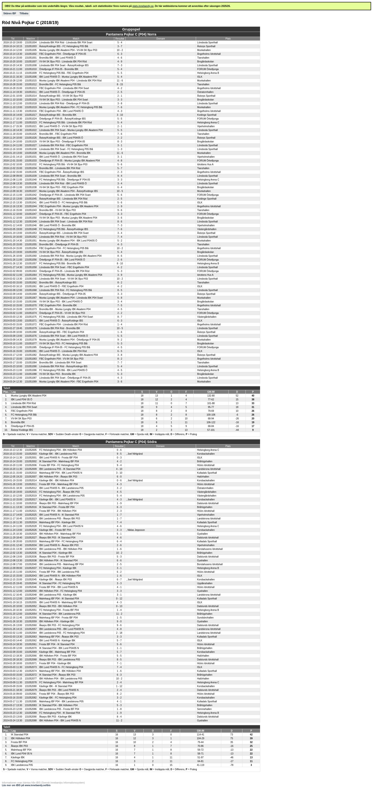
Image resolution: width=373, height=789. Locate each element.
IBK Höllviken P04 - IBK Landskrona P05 (60, 678)
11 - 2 (119, 614)
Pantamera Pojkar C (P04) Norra (131, 34)
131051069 (31, 294)
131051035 (31, 172)
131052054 (31, 614)
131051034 (31, 168)
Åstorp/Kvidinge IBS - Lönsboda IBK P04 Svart (63, 233)
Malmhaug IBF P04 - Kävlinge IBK (57, 522)
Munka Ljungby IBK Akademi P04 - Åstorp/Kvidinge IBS (68, 191)
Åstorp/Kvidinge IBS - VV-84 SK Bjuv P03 (61, 96)
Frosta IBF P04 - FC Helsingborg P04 (59, 465)
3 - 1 (120, 145)
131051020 (31, 99)
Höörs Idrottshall (206, 465)
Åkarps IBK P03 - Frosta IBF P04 (56, 556)
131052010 (31, 473)
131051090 (31, 366)
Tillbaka (24, 13)
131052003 (31, 453)
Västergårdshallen (206, 229)
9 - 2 (120, 339)
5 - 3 (120, 271)
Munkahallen (204, 50)
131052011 (31, 484)
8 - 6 (120, 221)
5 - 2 (120, 240)
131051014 (31, 96)
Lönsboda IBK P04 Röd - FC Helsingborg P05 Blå (65, 290)
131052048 (31, 594)
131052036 (31, 556)
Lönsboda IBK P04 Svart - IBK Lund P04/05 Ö (63, 336)
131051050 (31, 217)
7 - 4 (120, 237)
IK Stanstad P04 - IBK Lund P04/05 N (59, 648)
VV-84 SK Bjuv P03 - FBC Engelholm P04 (61, 187)
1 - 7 (119, 514)
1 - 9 (119, 503)
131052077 (31, 678)
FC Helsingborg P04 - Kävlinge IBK (57, 568)
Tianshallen (203, 57)
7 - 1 (119, 663)
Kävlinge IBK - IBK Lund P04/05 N (57, 499)
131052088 (31, 720)
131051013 (31, 88)
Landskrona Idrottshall (209, 469)
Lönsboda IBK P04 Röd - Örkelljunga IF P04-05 (64, 103)
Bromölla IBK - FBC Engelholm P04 (58, 134)
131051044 (31, 206)
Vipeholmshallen (206, 126)
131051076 (31, 336)
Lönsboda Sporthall (207, 42)
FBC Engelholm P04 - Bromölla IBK (58, 305)
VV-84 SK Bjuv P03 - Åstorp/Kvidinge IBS (61, 252)
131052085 (31, 701)
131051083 (31, 358)
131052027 (31, 537)
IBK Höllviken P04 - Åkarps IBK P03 (58, 476)
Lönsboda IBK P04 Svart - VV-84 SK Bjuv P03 (63, 278)
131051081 (31, 351)
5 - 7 (120, 168)
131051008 (31, 65)
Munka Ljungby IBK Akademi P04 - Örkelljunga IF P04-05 (69, 339)
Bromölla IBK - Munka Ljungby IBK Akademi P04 (65, 309)
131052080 (31, 686)
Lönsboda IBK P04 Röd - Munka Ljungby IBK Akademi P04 (70, 256)
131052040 (31, 564)
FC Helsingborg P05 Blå (23, 414)
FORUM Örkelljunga (208, 69)
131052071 (31, 663)
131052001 (31, 457)
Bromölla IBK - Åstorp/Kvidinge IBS (57, 282)
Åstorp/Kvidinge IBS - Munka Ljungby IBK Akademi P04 (68, 355)
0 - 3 (119, 457)
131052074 (31, 671)
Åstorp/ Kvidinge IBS (22, 430)
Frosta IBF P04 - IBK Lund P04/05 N (58, 587)
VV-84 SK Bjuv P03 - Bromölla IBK (57, 374)
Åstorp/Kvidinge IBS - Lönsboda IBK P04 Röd (63, 198)
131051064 (31, 275)
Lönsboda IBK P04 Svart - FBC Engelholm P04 (64, 267)
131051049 (31, 221)
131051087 (31, 378)
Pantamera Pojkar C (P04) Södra (131, 442)
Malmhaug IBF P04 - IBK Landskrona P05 (61, 701)
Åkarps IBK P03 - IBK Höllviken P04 (58, 606)
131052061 (31, 644)
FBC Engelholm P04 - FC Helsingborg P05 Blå (63, 248)
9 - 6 (120, 210)
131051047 (31, 214)
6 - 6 (119, 560)
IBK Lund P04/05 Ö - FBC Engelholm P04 (61, 286)
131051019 (31, 107)
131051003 (31, 46)
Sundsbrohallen (205, 617)
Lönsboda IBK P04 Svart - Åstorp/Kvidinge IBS (63, 65)
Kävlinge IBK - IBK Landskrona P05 (58, 453)
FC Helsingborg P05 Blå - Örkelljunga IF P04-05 (64, 179)
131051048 (31, 229)
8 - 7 (120, 317)
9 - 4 (120, 176)
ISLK (199, 76)
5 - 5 (120, 73)
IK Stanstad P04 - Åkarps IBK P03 (57, 674)
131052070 (31, 648)
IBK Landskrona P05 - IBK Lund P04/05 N (61, 629)
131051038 (31, 187)
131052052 (31, 606)
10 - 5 (120, 191)
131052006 (31, 465)
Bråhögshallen (204, 461)
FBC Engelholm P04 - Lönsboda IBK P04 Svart (64, 88)
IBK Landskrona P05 (22, 765)
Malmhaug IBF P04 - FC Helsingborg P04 (61, 541)
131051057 (31, 263)
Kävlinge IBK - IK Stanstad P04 (55, 686)
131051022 (31, 130)
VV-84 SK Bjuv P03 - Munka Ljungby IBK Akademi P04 (68, 217)
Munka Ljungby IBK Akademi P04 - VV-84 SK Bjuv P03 (68, 50)
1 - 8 (119, 709)
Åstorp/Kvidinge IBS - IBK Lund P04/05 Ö (61, 137)
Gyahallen (202, 534)
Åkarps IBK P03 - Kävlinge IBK (55, 716)
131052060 (31, 625)
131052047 (31, 598)
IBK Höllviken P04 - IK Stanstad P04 (58, 560)
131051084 (31, 362)
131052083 (31, 705)
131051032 (31, 164)
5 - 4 (120, 42)
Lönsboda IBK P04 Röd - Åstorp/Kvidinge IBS (63, 366)
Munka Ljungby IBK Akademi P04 (28, 395)
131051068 (31, 290)
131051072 (31, 324)
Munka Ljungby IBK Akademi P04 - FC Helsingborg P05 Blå (70, 107)
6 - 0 (119, 476)
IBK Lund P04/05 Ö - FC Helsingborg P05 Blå (63, 202)
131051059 (31, 252)
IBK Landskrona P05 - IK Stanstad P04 (59, 469)
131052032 (31, 549)
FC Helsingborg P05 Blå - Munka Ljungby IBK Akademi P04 (70, 275)
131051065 (31, 278)
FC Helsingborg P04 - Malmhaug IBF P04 (61, 682)
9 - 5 (119, 453)
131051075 (31, 317)
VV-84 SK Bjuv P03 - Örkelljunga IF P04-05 (62, 141)
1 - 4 (120, 324)
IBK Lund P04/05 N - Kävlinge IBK (57, 640)
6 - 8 (120, 298)
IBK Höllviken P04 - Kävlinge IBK (56, 621)
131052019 (31, 495)
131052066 (31, 655)
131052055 (31, 602)
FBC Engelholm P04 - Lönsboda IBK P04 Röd (63, 324)
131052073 (31, 667)
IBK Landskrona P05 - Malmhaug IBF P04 (61, 564)
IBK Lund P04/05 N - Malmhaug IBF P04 (60, 602)
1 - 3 (120, 149)
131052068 (31, 659)
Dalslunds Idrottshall (208, 503)
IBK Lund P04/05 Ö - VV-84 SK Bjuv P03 (60, 126)
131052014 (31, 480)
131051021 (31, 126)
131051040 (31, 179)
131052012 (31, 488)
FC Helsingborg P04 (21, 761)
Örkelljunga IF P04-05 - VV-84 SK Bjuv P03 (62, 313)
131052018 (31, 503)
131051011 (31, 92)
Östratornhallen (205, 92)
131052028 (31, 526)
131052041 (31, 572)
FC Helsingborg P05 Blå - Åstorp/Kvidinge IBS (63, 229)
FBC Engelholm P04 (22, 411)
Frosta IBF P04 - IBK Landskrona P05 (59, 572)
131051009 (31, 73)
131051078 (31, 339)
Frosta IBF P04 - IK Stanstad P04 (56, 644)
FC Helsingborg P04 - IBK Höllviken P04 (60, 450)
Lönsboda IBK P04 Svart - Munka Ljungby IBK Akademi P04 (71, 130)
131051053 (31, 233)
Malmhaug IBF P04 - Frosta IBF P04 (58, 617)
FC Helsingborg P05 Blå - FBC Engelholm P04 (63, 73)
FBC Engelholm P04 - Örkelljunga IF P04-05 (62, 54)
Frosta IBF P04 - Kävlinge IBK (55, 663)
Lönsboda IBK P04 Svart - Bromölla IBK (60, 176)
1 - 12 (119, 686)
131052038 (31, 560)
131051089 (31, 381)
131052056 (31, 617)
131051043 (31, 210)
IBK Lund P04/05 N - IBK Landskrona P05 (61, 488)
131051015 (31, 80)
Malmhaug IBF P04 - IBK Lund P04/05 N (60, 473)
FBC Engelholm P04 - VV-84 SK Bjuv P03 (61, 358)
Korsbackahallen (206, 453)
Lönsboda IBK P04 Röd (23, 403)
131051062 (31, 282)
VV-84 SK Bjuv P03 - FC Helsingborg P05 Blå (63, 343)
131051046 (31, 225)
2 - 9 (120, 206)
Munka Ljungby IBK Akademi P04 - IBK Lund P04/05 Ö (68, 240)
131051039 (31, 176)
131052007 (31, 476)
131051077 (31, 343)
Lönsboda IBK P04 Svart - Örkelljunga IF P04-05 (65, 378)
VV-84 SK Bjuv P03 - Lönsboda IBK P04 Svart (63, 99)
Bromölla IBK (18, 422)
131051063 (31, 271)
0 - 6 (119, 450)
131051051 (31, 240)
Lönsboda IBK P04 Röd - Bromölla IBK (59, 328)
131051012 (31, 84)
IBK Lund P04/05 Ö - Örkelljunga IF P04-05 (62, 92)
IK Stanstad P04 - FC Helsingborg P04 (59, 583)
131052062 (31, 640)
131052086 (31, 709)
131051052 (31, 237)
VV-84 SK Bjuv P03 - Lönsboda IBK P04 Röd (63, 61)
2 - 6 (120, 259)
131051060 (31, 256)
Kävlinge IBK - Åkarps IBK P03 (55, 579)
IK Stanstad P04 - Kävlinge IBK (55, 553)
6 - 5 (120, 351)
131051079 (31, 328)
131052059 (31, 621)
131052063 (31, 636)
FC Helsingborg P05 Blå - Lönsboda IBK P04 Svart (66, 317)
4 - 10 (119, 469)
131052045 (31, 579)
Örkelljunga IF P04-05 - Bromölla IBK (59, 69)
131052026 (31, 530)
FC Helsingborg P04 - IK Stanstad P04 (59, 713)
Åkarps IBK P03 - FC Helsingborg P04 (59, 625)
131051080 (31, 332)
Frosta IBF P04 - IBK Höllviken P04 (57, 511)
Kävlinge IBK (18, 757)
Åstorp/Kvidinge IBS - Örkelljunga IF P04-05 (62, 294)
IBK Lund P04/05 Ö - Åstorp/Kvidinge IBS (61, 320)
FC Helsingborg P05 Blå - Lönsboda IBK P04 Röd (65, 122)
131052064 (31, 633)
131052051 (31, 610)
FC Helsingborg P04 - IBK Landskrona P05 (62, 495)
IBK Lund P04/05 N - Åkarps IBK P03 (59, 545)
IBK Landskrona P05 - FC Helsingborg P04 (62, 633)
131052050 (31, 591)
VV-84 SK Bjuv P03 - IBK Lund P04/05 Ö (60, 301)
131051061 (31, 286)
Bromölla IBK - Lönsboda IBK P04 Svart (60, 362)
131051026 (31, 137)
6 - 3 (120, 54)
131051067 (31, 298)
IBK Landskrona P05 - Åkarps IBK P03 (59, 518)
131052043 (31, 575)
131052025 (31, 514)
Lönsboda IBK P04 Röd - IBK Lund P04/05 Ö (63, 183)
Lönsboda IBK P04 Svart (24, 407)
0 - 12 (119, 598)
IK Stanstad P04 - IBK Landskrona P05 (59, 614)
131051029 (31, 141)
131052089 (31, 713)
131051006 (31, 76)
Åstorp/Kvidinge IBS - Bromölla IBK (57, 115)
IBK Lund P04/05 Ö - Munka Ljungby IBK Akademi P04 (68, 76)
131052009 (31, 469)
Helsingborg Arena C (208, 122)
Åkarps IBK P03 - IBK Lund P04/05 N (59, 690)
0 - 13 (119, 606)
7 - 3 (120, 65)
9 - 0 (119, 621)
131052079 (31, 690)
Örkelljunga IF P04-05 (22, 426)
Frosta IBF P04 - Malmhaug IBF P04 (58, 484)
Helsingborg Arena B (208, 73)
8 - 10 (120, 263)
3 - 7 (120, 46)
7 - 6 (120, 107)
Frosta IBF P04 (19, 742)
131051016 (31, 111)
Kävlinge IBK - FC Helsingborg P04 (57, 697)
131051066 (31, 301)
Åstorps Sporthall (206, 46)
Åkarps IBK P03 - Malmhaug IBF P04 (59, 503)
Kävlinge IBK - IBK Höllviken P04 (56, 480)
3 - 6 (120, 217)
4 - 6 (120, 57)
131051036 (31, 183)
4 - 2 (120, 88)
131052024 (31, 522)
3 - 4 (120, 183)
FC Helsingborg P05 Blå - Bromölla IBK (60, 263)
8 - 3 (120, 141)
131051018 (31, 103)
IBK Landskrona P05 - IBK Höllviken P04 (60, 549)
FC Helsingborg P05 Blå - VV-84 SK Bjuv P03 (63, 164)
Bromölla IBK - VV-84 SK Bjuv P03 (57, 210)
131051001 (31, 57)
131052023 (31, 518)
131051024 (31, 118)
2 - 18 (119, 633)
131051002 (31, 54)
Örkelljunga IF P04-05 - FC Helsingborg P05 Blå (64, 347)
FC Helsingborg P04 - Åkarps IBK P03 (59, 492)
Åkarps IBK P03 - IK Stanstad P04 (57, 537)
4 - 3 (120, 111)
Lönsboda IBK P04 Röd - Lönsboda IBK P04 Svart (65, 42)
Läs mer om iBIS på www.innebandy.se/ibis (26, 785)
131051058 (31, 267)
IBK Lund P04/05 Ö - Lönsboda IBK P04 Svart (63, 157)
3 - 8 (120, 103)
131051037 (31, 191)
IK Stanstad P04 (19, 734)
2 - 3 (120, 172)
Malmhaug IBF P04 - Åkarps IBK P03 (59, 636)
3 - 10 (120, 115)
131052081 (31, 694)
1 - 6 (120, 332)
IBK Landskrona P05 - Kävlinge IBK (58, 594)
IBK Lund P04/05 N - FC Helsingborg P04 (61, 667)
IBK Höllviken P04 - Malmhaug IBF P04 (60, 534)
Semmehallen (204, 709)
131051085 (31, 347)
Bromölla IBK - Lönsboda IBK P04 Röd (59, 168)
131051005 (31, 50)
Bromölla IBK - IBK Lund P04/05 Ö (57, 57)
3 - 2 (119, 488)
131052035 (31, 553)
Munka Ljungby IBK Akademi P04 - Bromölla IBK (65, 153)
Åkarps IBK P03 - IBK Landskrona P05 (59, 659)
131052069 (31, 652)
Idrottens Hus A (205, 164)
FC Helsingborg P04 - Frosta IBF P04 (59, 610)
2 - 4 (119, 682)
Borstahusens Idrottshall (210, 549)
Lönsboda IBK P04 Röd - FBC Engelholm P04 (63, 145)
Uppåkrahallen (205, 583)
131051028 (31, 153)
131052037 (31, 568)
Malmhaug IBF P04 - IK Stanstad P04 (59, 598)
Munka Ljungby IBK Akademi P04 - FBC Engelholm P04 (68, 381)
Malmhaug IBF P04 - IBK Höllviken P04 (60, 671)
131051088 (31, 374)
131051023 (31, 122)
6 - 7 (119, 579)
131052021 (31, 511)
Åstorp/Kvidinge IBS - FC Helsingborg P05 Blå (63, 46)
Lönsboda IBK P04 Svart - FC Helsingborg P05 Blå (66, 149)
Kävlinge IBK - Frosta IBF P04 (55, 530)
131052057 (31, 629)
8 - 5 (120, 290)
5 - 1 (119, 534)
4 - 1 (119, 587)
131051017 (31, 115)
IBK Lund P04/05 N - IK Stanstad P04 (59, 514)
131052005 (31, 450)
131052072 (31, 674)
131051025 (31, 134)
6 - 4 (120, 187)
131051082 (31, 355)
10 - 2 (120, 50)
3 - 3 (120, 99)
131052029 (31, 534)
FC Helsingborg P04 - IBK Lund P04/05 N (61, 526)
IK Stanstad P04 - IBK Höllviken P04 (58, 705)
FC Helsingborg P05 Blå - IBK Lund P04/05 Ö (63, 370)
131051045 (31, 198)
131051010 (31, 69)
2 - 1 (120, 96)
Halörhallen (203, 476)
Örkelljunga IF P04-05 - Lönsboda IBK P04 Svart (65, 195)
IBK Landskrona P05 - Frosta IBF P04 (59, 709)
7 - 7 (120, 362)
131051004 (31, 42)
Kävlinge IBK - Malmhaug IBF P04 (57, 652)
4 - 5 (120, 309)
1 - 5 (119, 617)
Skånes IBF (9, 13)
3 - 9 (120, 275)
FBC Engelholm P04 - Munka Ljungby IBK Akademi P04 (68, 206)
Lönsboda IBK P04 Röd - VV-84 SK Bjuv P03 (63, 237)
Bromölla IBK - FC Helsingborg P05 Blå (60, 84)
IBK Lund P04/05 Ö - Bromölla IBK (57, 225)
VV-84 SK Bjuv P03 (21, 418)
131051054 (31, 248)
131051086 (31, 370)
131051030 (31, 149)
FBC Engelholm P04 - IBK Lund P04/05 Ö (61, 111)
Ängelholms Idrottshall (209, 54)
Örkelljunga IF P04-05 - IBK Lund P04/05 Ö (62, 259)
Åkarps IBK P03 (19, 746)
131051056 (31, 259)
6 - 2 (119, 572)
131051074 (31, 313)
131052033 (31, 541)
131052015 (31, 492)
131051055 (31, 244)
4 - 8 (120, 160)
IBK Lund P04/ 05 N (21, 753)
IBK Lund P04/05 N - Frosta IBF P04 (58, 457)
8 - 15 (120, 84)
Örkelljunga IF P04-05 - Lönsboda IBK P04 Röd (64, 271)
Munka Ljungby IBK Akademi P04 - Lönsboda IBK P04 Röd (70, 80)
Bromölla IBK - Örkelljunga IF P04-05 (59, 244)
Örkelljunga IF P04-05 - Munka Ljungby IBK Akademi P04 (69, 160)
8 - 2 (120, 282)
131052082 (31, 697)
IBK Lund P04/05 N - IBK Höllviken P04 (60, 575)
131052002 (31, 461)
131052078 (31, 682)
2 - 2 (120, 137)
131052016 (31, 507)
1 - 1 (119, 648)
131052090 (31, 716)
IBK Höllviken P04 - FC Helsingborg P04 (60, 591)
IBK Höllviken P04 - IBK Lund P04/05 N (60, 720)
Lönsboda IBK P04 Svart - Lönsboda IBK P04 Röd (65, 221)
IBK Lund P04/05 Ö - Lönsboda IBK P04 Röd (63, 351)
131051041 (31, 202)
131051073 (31, 309)
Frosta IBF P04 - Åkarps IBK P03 (56, 694)
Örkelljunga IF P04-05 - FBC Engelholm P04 (62, 214)
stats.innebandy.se (142, 6)
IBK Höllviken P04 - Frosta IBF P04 (57, 655)
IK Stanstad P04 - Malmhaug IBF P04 (59, 461)
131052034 (31, 545)
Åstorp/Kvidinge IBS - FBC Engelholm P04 (61, 332)
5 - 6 (120, 164)
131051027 (31, 145)
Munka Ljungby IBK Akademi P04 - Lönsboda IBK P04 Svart (71, 298)
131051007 (31, 61)
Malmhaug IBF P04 (21, 750)
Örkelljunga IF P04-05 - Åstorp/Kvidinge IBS (62, 118)
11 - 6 (120, 80)
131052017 (31, 499)
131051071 (31, 320)
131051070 (31, 305)
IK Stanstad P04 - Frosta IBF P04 (56, 507)
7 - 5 (120, 305)
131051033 (31, 160)
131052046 (31, 587)
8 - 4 (119, 716)
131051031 (31, 157)
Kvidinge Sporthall (206, 115)
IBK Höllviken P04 (20, 738)
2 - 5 (120, 92)
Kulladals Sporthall (207, 473)
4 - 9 (120, 61)
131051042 (31, 195)
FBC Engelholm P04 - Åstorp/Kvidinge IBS (61, 172)
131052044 (31, 583)
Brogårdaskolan (205, 61)
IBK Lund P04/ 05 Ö (21, 399)
